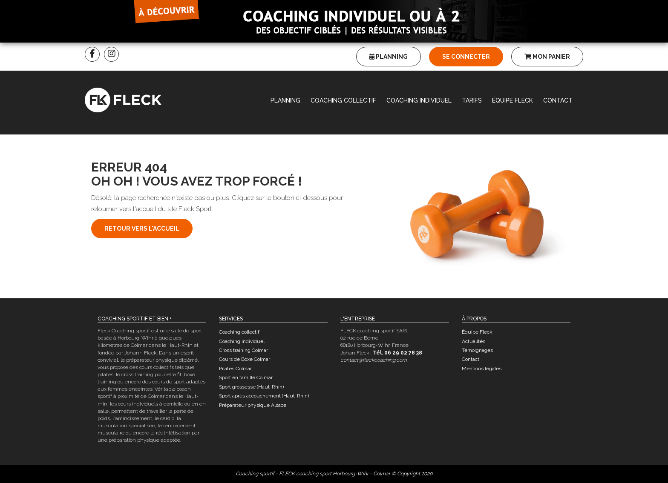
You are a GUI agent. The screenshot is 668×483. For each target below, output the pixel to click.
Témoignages (477, 350)
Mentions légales (481, 369)
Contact (558, 100)
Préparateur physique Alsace (252, 405)
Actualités (473, 341)
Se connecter (466, 56)
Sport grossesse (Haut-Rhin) (251, 387)
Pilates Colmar (235, 369)
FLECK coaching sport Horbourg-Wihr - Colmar (334, 474)
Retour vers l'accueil (141, 228)
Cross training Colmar (243, 350)
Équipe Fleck (512, 100)
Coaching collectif (343, 100)
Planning (388, 56)
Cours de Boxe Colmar (244, 359)
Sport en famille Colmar (246, 377)
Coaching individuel (419, 100)
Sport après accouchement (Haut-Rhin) (264, 396)
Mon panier (547, 56)
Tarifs (472, 100)
